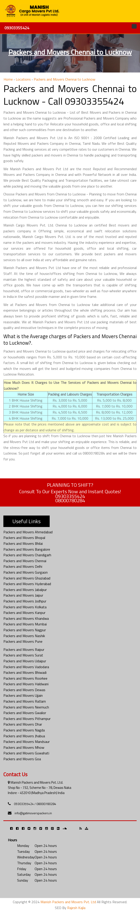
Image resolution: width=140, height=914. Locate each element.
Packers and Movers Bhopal (24, 537)
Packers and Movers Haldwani (26, 684)
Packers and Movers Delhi (22, 566)
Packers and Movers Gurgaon (25, 572)
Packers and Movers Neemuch (26, 707)
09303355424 (16, 28)
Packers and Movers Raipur (23, 649)
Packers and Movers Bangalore (26, 549)
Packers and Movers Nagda (24, 730)
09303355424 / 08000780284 (35, 803)
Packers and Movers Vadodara (26, 667)
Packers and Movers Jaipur (23, 595)
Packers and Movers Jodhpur (24, 601)
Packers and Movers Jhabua (24, 736)
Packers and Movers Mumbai (25, 624)
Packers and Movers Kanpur (24, 612)
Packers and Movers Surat (23, 655)
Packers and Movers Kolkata (25, 607)
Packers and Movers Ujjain (23, 695)
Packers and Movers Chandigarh (27, 555)
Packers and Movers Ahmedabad (28, 532)
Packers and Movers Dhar (22, 724)
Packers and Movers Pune (22, 641)
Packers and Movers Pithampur (27, 718)
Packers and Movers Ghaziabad (26, 578)
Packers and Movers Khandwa (26, 618)
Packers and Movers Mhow (23, 747)
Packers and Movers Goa (22, 759)
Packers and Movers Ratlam (24, 701)
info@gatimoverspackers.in (33, 813)
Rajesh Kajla (76, 907)
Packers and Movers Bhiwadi (25, 672)
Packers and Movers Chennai (24, 560)
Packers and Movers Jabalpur (25, 589)
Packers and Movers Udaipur (24, 661)
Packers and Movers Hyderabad (27, 583)
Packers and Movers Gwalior (24, 712)
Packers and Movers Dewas (24, 689)
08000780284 (70, 500)
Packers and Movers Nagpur (24, 630)
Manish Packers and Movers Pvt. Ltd (68, 902)
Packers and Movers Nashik (24, 635)
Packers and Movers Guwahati (26, 753)
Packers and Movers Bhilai (23, 543)
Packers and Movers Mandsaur (26, 741)
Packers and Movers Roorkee (25, 678)
